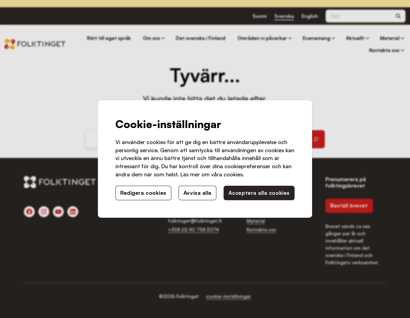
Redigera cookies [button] (143, 192)
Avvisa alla (197, 192)
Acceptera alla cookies (259, 192)
